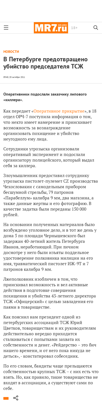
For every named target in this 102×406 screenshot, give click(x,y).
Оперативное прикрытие (58, 111)
